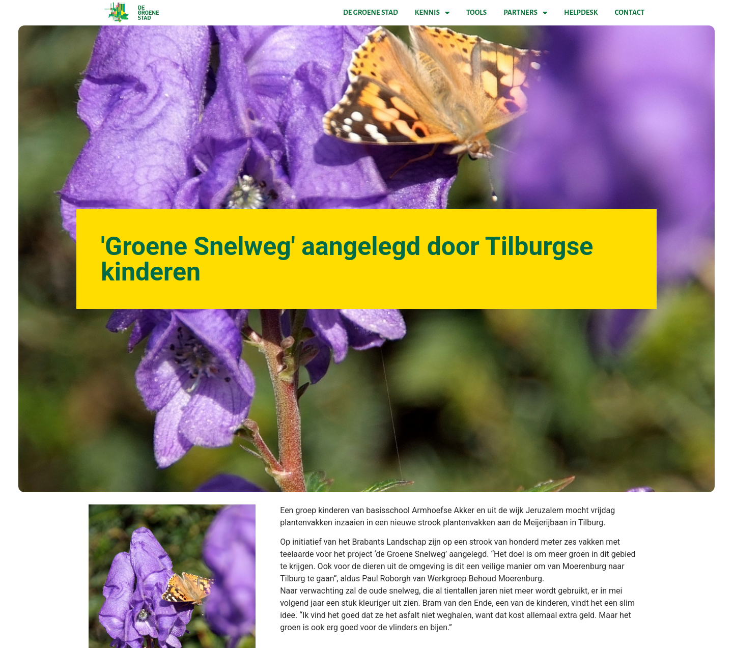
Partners (525, 13)
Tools (476, 12)
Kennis (432, 13)
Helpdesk (581, 12)
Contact (629, 12)
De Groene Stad (370, 12)
